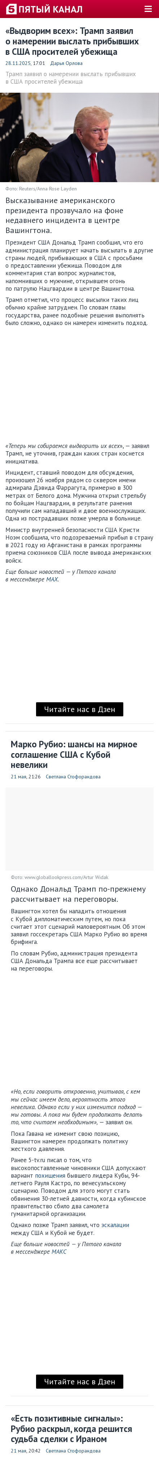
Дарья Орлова (66, 63)
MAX (52, 579)
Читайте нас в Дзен (79, 709)
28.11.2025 (18, 63)
